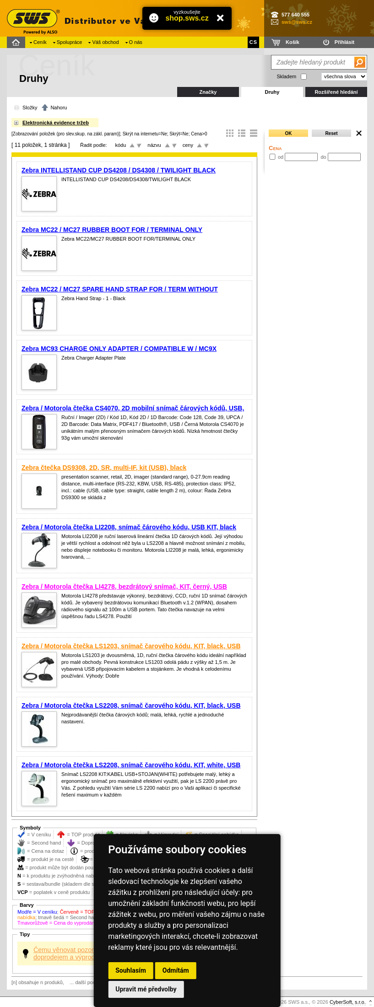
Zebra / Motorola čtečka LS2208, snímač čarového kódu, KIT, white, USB (131, 765)
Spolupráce (69, 42)
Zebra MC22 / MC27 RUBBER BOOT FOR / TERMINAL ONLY (112, 229)
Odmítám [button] (176, 970)
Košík (292, 42)
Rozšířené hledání (336, 92)
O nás (135, 42)
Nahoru (58, 107)
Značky (208, 92)
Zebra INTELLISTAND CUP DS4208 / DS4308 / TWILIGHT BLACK (119, 170)
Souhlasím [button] (130, 970)
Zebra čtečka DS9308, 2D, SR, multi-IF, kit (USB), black (104, 467)
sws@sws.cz (297, 22)
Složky (29, 107)
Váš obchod (105, 42)
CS (253, 42)
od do (314, 157)
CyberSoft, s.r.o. (348, 1002)
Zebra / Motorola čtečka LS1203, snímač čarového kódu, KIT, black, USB (131, 646)
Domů (17, 42)
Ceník (40, 42)
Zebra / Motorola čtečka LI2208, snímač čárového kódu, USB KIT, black (129, 527)
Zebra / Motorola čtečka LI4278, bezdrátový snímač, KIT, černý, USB (124, 586)
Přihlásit (344, 42)
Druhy (272, 92)
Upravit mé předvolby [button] (145, 989)
